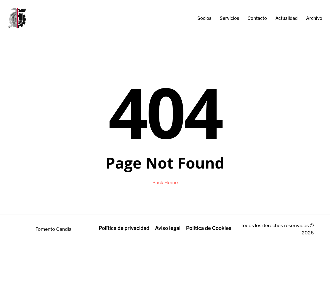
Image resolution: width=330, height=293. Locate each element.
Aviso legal (168, 228)
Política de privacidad (124, 228)
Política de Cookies (209, 228)
